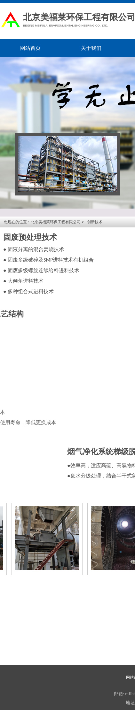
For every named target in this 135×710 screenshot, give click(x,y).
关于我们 (91, 48)
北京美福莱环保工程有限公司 (56, 222)
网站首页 (30, 48)
